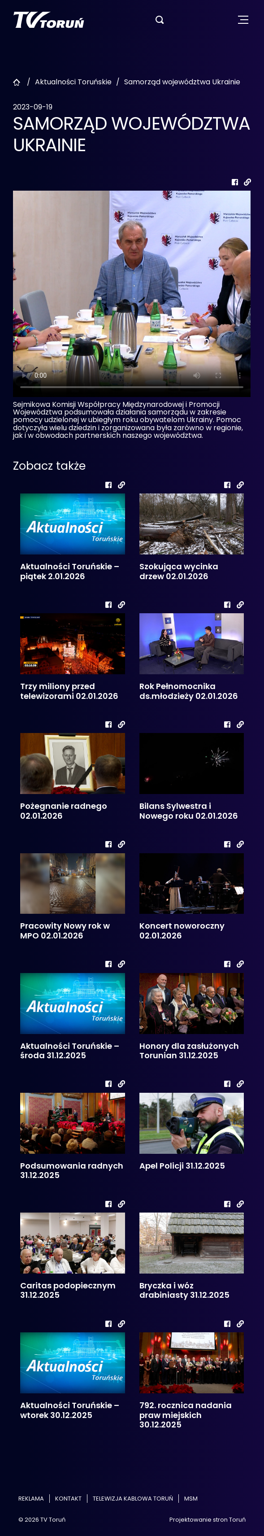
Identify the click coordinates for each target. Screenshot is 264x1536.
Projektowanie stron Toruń (207, 1519)
